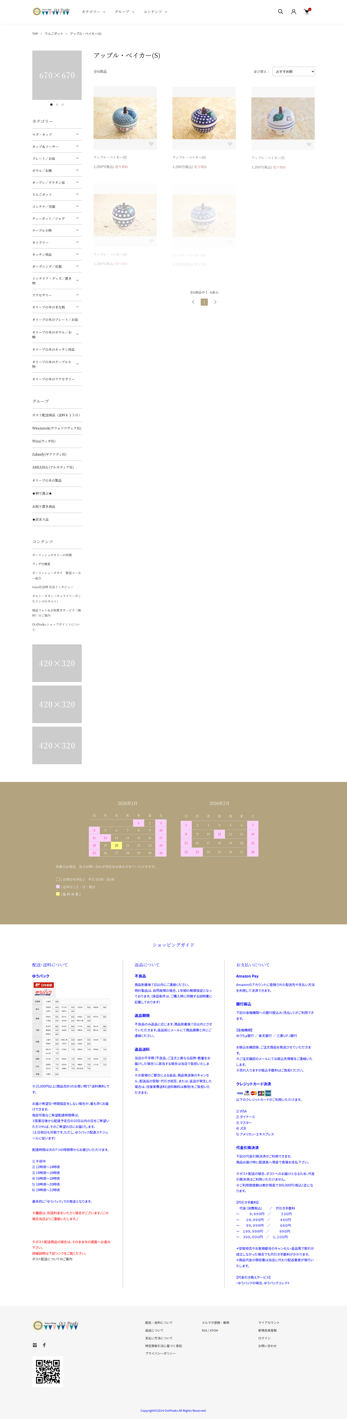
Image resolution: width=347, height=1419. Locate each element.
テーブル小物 (42, 230)
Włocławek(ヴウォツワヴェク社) (57, 428)
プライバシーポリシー (160, 1353)
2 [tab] (57, 104)
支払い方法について (159, 1338)
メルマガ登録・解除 (215, 1322)
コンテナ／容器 (43, 206)
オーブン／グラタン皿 (48, 182)
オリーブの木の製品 (47, 480)
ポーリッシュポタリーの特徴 (52, 555)
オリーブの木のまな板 (48, 307)
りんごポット (54, 33)
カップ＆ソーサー (45, 146)
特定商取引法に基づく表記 (163, 1346)
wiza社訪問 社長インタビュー (52, 587)
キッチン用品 (42, 254)
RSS (204, 1330)
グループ (121, 11)
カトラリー (40, 242)
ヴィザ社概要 (41, 564)
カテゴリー (91, 11)
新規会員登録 (267, 1330)
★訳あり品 (40, 519)
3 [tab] (62, 104)
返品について (154, 1330)
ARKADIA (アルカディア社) (53, 467)
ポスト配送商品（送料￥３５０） (57, 415)
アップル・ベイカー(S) (86, 33)
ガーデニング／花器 (47, 266)
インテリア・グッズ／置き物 (52, 280)
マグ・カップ (42, 134)
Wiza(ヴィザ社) (44, 441)
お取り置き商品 (43, 506)
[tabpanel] (57, 75)
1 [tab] (51, 104)
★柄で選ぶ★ (42, 493)
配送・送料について (159, 1322)
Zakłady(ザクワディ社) (49, 454)
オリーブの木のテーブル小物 (51, 364)
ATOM (214, 1330)
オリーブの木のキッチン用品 (53, 349)
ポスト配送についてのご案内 (52, 1259)
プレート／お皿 (43, 158)
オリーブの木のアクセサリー (53, 379)
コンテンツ (152, 11)
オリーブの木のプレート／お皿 (55, 319)
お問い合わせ (267, 1346)
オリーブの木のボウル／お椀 (52, 334)
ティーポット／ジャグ (48, 218)
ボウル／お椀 (42, 170)
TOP (35, 33)
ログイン (264, 1338)
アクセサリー (42, 295)
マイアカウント (269, 1322)
